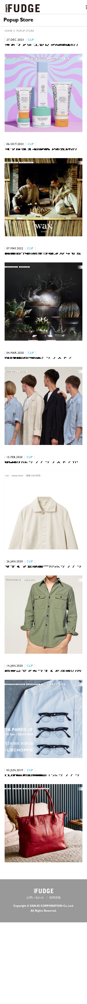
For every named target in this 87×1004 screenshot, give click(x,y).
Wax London (26, 175)
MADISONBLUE (13, 633)
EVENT (17, 862)
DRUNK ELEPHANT (15, 60)
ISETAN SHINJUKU (38, 60)
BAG (8, 862)
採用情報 (55, 979)
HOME (8, 30)
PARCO (46, 747)
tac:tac (23, 404)
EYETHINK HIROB (15, 747)
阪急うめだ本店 (33, 518)
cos (7, 518)
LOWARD (28, 862)
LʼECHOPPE (33, 747)
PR (66, 60)
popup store (56, 60)
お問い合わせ (35, 979)
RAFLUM (24, 289)
